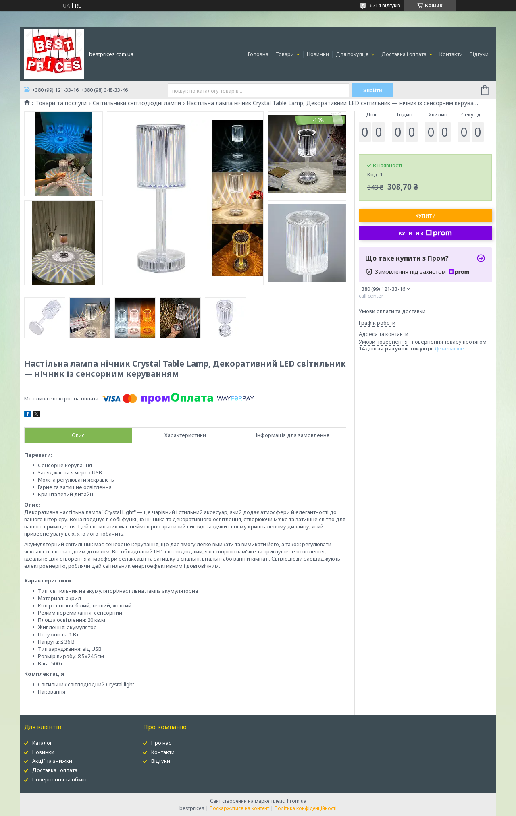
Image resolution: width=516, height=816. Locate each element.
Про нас (161, 742)
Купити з (425, 233)
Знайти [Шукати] (372, 90)
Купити (425, 216)
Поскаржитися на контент (239, 808)
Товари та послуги (61, 103)
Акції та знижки (52, 760)
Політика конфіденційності (306, 808)
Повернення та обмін (59, 779)
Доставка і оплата (404, 54)
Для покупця (353, 54)
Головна (258, 54)
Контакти (451, 54)
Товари (285, 54)
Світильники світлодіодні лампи (137, 103)
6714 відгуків (385, 5)
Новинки (318, 54)
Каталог (42, 742)
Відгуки (479, 54)
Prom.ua (296, 800)
